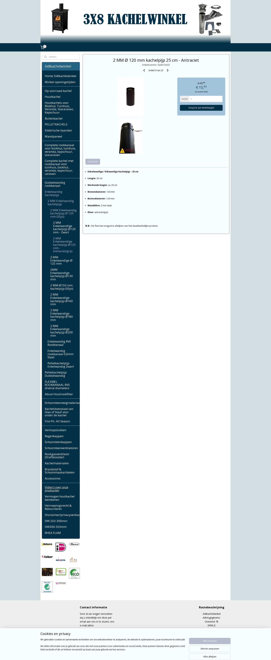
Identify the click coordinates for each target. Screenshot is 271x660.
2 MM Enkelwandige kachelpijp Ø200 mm (61, 331)
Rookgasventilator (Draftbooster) (57, 455)
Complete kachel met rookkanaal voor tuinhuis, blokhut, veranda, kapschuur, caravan (59, 167)
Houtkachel (52, 97)
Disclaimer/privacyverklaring (62, 515)
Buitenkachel (54, 118)
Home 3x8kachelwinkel (60, 76)
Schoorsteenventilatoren (61, 448)
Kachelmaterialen (57, 463)
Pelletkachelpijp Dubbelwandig (56, 374)
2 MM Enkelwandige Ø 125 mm (61, 260)
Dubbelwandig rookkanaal (55, 184)
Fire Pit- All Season (57, 421)
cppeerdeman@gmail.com (94, 629)
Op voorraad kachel (58, 91)
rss (131, 653)
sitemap (123, 653)
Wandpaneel (53, 136)
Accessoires (52, 478)
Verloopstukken (55, 430)
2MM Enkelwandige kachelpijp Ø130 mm (61, 274)
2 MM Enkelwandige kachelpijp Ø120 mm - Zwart (64, 227)
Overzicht (92, 161)
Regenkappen (54, 436)
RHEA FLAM (53, 533)
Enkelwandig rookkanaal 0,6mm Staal (60, 354)
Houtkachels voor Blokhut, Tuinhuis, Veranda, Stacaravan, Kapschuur (59, 107)
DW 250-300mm (56, 521)
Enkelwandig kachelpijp (53, 193)
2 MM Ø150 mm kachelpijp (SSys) (61, 287)
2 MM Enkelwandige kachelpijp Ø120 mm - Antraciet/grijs (64, 244)
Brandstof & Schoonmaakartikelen (59, 470)
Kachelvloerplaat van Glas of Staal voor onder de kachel (59, 412)
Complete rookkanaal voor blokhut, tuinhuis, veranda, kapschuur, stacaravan (60, 150)
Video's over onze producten (56, 488)
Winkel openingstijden (60, 82)
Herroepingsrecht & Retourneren (58, 507)
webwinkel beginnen (144, 653)
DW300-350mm (56, 527)
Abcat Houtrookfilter (59, 394)
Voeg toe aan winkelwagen (201, 107)
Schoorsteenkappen (58, 442)
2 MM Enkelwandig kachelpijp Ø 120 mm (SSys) (63, 213)
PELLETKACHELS (56, 124)
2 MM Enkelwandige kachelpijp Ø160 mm (61, 299)
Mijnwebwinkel (174, 653)
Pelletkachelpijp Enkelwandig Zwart (61, 364)
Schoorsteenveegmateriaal (62, 403)
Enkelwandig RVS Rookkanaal (59, 343)
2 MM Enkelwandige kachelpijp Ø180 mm (61, 315)
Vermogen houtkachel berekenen (60, 498)
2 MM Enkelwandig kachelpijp (61, 202)
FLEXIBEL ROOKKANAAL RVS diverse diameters (57, 385)
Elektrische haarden (58, 130)
